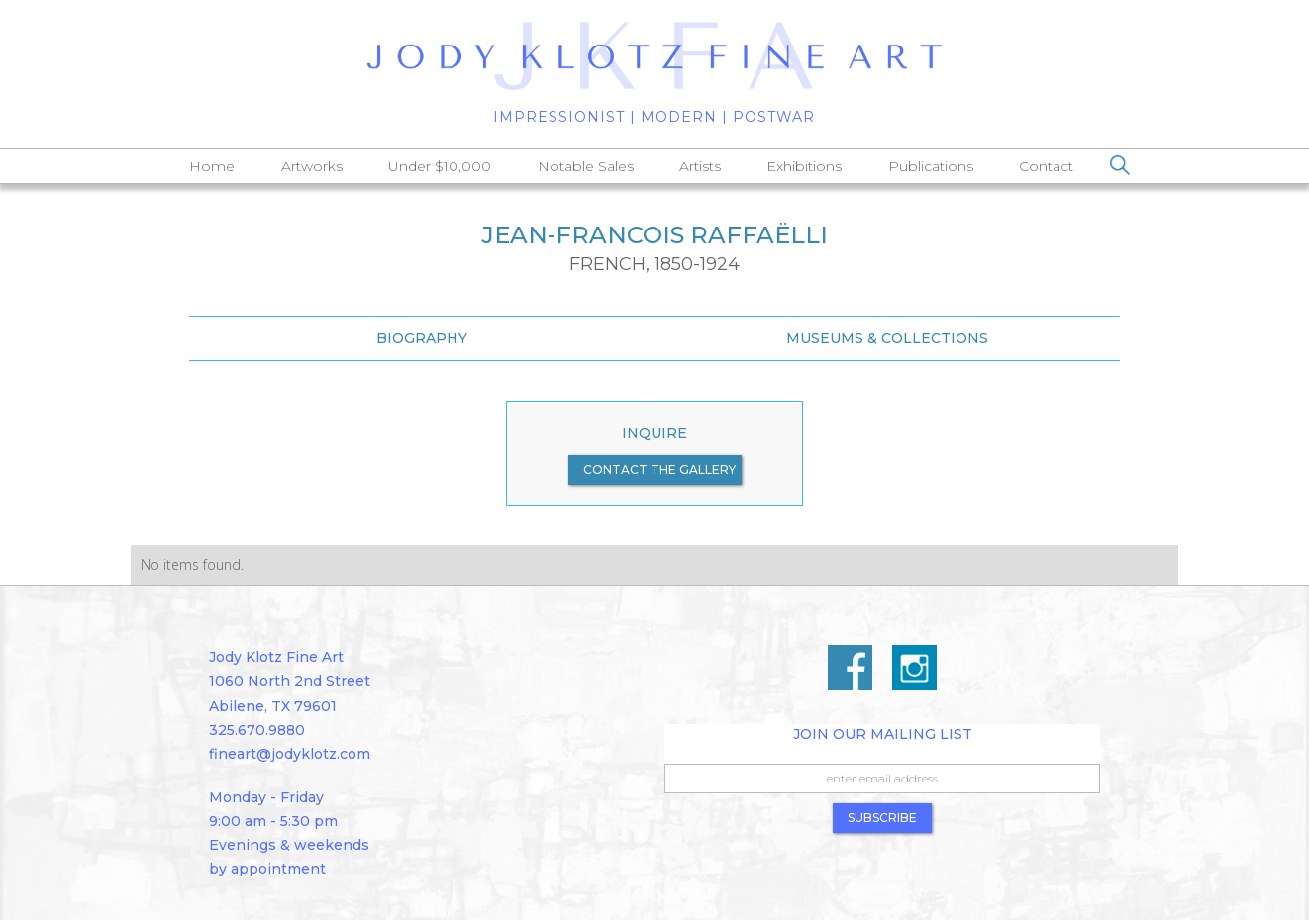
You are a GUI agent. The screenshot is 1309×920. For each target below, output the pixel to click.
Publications (930, 166)
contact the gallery (659, 469)
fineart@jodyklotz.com (289, 754)
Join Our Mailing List (882, 734)
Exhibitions (804, 166)
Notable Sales (586, 166)
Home (212, 166)
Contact (1046, 166)
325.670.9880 (257, 730)
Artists (700, 166)
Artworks (312, 166)
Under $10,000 (439, 166)
